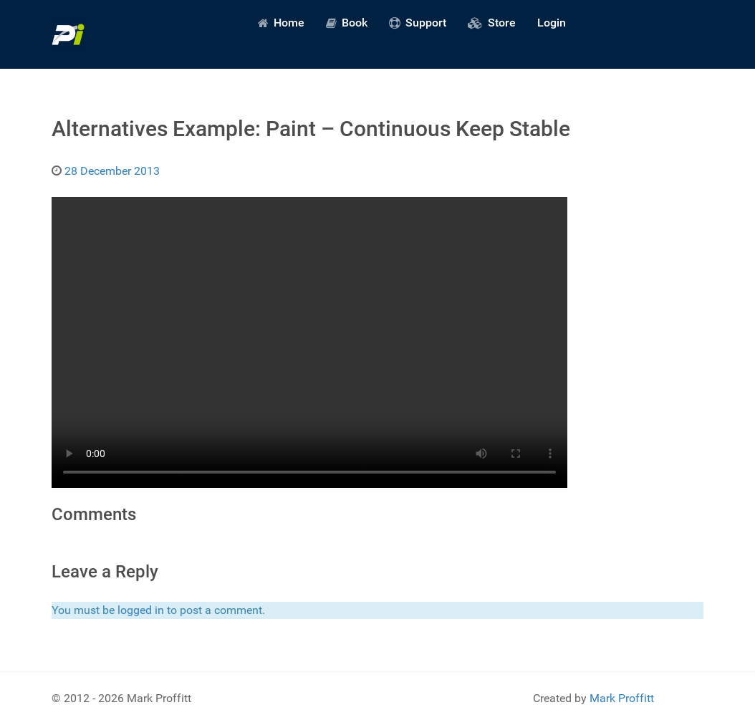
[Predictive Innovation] (68, 34)
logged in (140, 610)
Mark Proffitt (622, 698)
